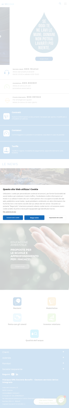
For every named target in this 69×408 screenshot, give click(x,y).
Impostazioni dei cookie (56, 217)
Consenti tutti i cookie (13, 217)
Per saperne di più (9, 211)
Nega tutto (34, 218)
